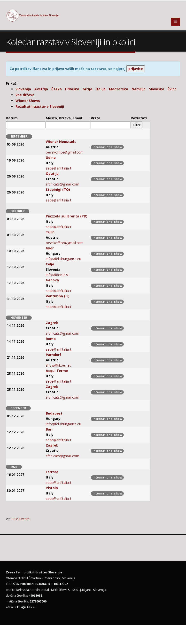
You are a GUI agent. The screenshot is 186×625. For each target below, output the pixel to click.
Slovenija (23, 89)
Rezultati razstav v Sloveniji (40, 106)
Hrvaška (72, 89)
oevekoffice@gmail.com (65, 152)
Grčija (87, 89)
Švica (172, 89)
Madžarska (118, 89)
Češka (56, 89)
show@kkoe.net (58, 365)
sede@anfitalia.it (58, 168)
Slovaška (156, 89)
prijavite (135, 68)
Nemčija (139, 89)
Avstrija (41, 89)
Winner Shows (28, 100)
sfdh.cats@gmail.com (62, 184)
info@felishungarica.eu (63, 258)
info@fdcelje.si (57, 274)
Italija (101, 89)
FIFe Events (20, 519)
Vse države (25, 95)
